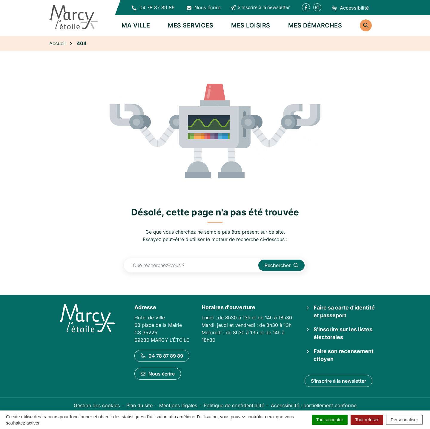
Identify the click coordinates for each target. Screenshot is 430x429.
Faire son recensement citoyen (344, 355)
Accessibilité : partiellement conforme (314, 405)
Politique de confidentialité (234, 405)
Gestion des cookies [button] (97, 405)
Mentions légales (178, 405)
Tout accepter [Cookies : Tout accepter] (329, 419)
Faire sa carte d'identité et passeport (344, 311)
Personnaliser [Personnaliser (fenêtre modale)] (404, 419)
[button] (153, 7)
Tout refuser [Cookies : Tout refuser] (367, 419)
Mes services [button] (190, 25)
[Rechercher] (366, 25)
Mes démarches (315, 25)
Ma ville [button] (136, 25)
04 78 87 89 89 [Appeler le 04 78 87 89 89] (162, 356)
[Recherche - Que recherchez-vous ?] (191, 265)
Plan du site (139, 405)
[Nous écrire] (203, 7)
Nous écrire (158, 374)
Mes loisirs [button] (250, 25)
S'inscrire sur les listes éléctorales (343, 333)
